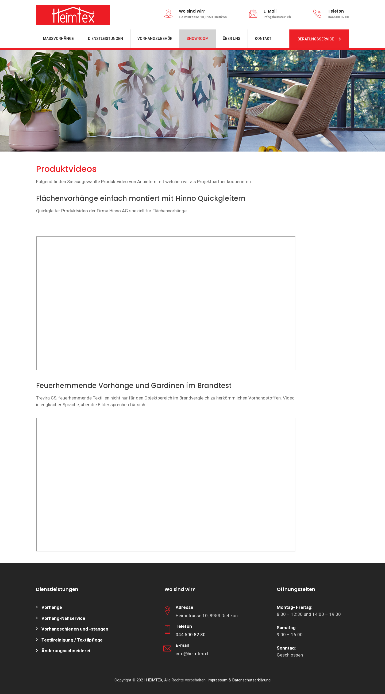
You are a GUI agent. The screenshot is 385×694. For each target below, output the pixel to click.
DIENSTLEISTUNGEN (105, 38)
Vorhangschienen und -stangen (74, 629)
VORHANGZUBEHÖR (154, 38)
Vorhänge (51, 607)
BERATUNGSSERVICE (316, 39)
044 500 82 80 (191, 634)
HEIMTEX (154, 680)
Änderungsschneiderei (65, 650)
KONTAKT (263, 38)
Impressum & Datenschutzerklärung (239, 680)
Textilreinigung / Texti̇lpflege (72, 640)
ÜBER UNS (231, 38)
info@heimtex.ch (193, 653)
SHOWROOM (198, 38)
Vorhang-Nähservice (63, 618)
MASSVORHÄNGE (58, 38)
